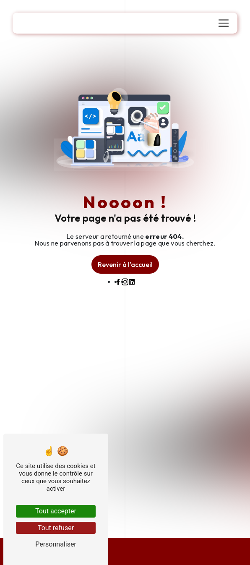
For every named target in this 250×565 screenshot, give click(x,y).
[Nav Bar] (223, 23)
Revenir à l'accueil (125, 264)
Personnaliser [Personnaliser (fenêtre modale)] (55, 544)
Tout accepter (55, 511)
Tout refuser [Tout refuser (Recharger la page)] (56, 528)
